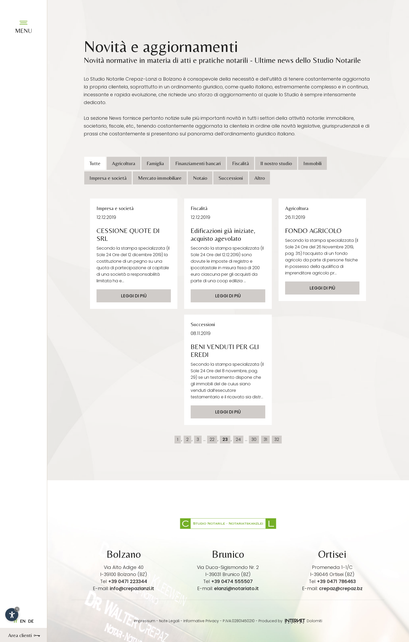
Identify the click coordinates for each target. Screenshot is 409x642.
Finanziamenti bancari (198, 163)
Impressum (144, 620)
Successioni (231, 178)
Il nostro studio (276, 163)
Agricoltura (123, 163)
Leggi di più (134, 296)
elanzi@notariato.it (236, 588)
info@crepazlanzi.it (132, 588)
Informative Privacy (201, 620)
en (22, 621)
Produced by (282, 620)
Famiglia (155, 163)
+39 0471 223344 (127, 581)
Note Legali (169, 620)
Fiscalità (240, 163)
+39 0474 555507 (232, 581)
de (31, 621)
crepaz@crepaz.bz (341, 588)
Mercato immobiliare (160, 178)
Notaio (200, 178)
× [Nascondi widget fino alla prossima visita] (17, 609)
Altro (259, 178)
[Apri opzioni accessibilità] (11, 614)
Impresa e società (108, 178)
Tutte (94, 163)
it (15, 621)
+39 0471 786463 (336, 581)
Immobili (312, 163)
